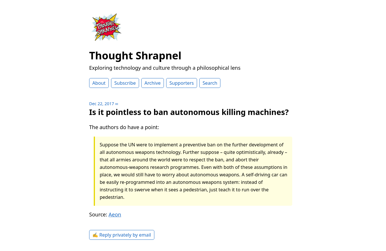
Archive (153, 83)
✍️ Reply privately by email (121, 235)
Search (210, 83)
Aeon (114, 214)
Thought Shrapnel (135, 55)
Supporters (181, 83)
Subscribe (125, 83)
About (99, 83)
